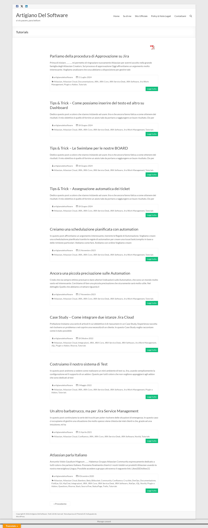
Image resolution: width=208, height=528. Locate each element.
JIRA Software (132, 81)
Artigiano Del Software (42, 15)
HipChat (66, 483)
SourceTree (86, 486)
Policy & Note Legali (161, 16)
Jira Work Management (134, 129)
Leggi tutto (152, 89)
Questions (62, 486)
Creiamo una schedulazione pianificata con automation (94, 229)
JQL (53, 345)
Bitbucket (95, 480)
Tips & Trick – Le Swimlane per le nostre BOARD (89, 148)
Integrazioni (83, 342)
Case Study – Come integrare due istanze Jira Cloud (92, 317)
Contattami (180, 16)
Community (106, 480)
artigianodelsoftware (63, 77)
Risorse (73, 345)
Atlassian (58, 81)
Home (116, 16)
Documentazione (85, 81)
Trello (105, 486)
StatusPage (97, 486)
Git (60, 483)
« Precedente (60, 503)
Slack (78, 486)
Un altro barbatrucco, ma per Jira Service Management (94, 411)
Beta (89, 480)
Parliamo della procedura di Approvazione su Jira (89, 56)
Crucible (127, 480)
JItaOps (131, 483)
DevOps (135, 480)
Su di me (127, 16)
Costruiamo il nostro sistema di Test (79, 364)
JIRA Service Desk (117, 81)
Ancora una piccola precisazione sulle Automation (90, 273)
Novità (138, 436)
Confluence (83, 436)
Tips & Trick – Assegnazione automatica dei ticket (90, 188)
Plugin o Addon (71, 84)
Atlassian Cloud (70, 81)
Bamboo (82, 480)
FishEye (54, 483)
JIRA (96, 81)
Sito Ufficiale (141, 16)
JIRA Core (103, 81)
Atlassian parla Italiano (68, 455)
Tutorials (83, 84)
